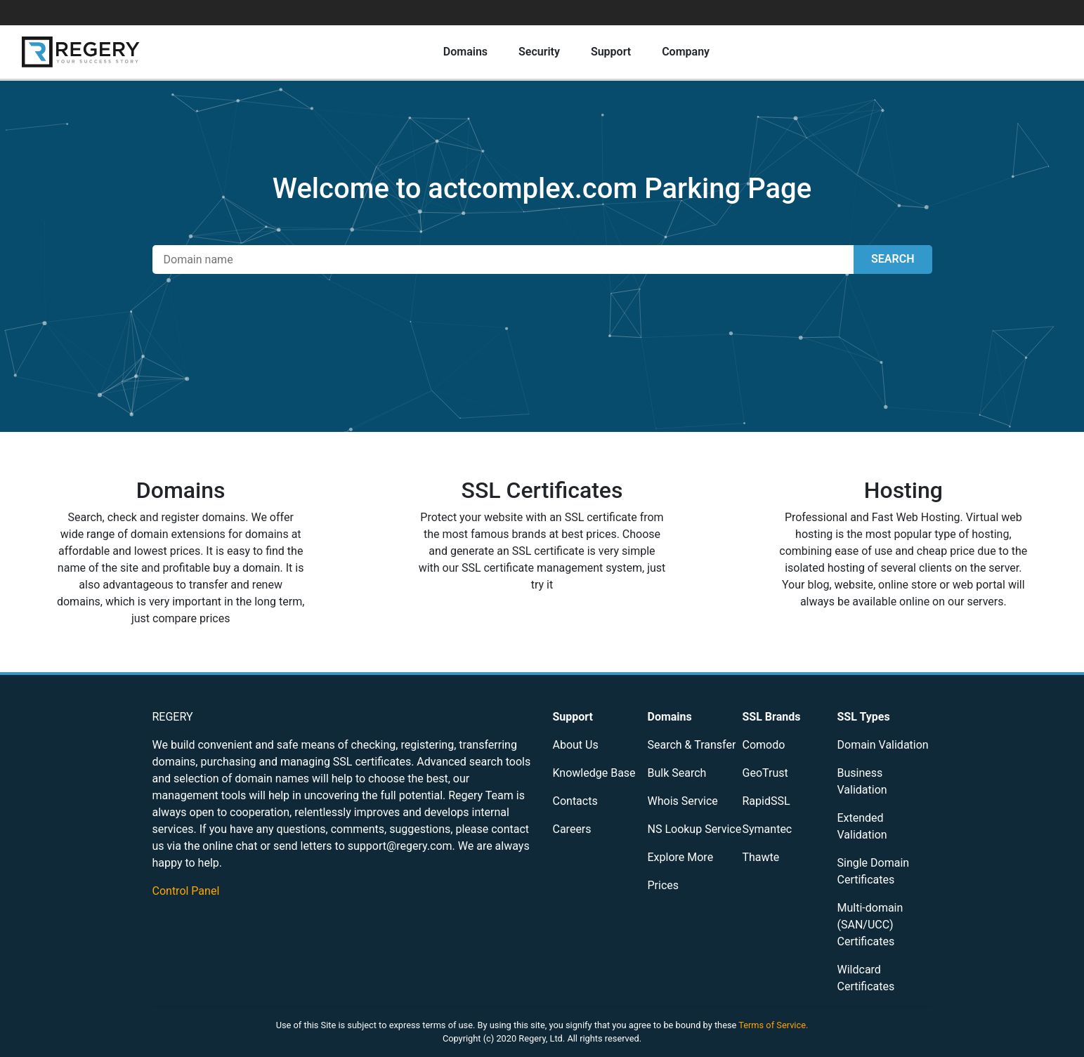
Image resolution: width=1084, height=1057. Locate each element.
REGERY (172, 716)
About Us (576, 744)
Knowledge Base (594, 773)
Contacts (575, 801)
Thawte (761, 857)
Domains (465, 51)
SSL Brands (772, 716)
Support (611, 51)
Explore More (681, 857)
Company (686, 51)
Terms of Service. (773, 1025)
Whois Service (683, 801)
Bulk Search (677, 773)
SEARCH (892, 258)
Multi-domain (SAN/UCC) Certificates (870, 924)
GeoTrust (765, 773)
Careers (572, 829)
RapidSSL (766, 801)
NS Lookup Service (695, 829)
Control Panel (186, 891)
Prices (663, 885)
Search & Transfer (692, 744)
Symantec (767, 829)
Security (539, 51)
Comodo (764, 744)
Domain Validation (883, 744)
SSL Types (863, 716)
